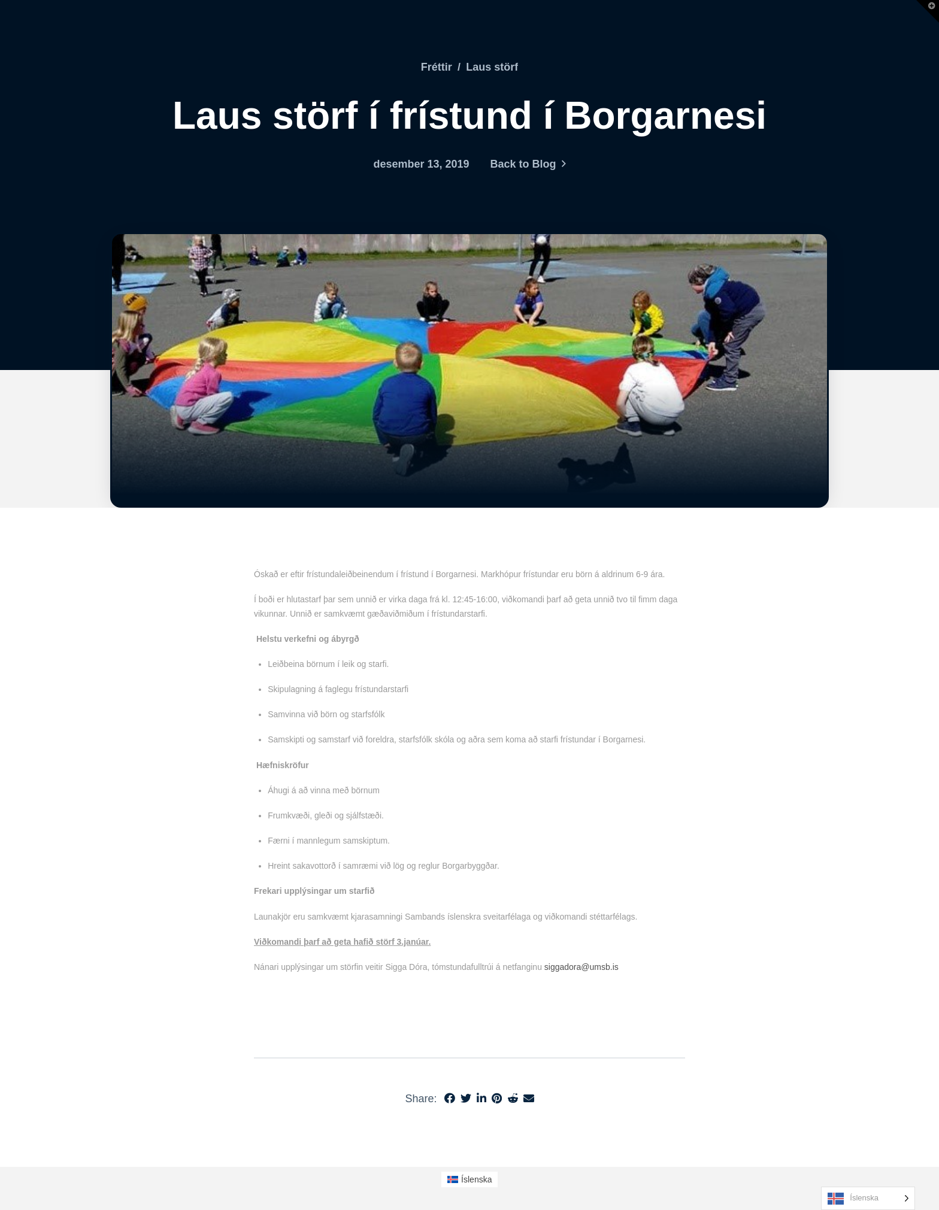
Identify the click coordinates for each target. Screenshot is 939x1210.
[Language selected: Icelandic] (868, 1198)
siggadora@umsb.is (581, 967)
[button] (927, 11)
